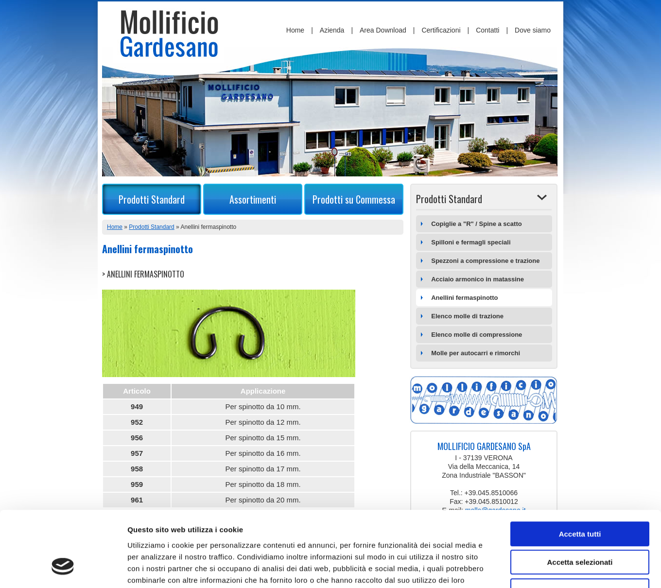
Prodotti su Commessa (354, 199)
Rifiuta (580, 526)
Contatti (487, 30)
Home (295, 30)
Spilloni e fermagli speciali (470, 242)
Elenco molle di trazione (467, 316)
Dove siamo (533, 30)
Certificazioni (440, 30)
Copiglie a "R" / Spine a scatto (476, 223)
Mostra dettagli (511, 569)
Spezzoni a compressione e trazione (485, 260)
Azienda (332, 30)
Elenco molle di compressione (476, 334)
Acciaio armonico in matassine (477, 279)
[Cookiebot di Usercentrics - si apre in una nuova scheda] (62, 569)
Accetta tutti (580, 469)
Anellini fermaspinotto (464, 297)
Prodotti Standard (152, 199)
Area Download (383, 30)
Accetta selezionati (579, 498)
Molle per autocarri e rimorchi (475, 353)
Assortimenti (252, 199)
